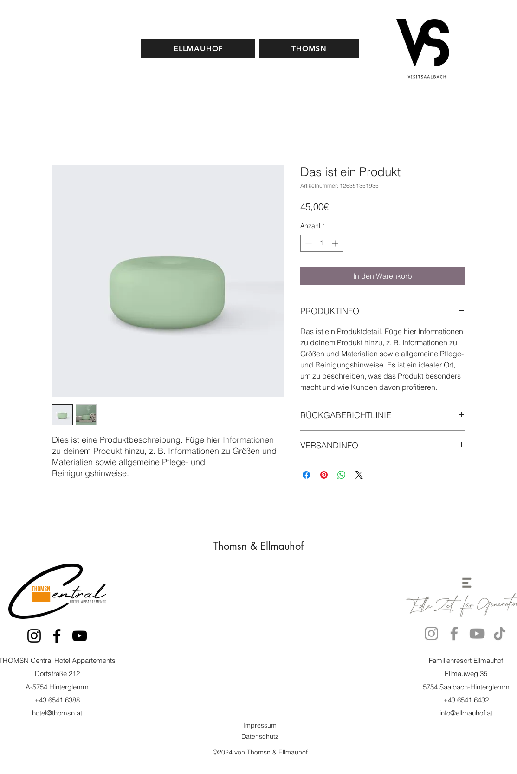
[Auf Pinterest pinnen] (324, 474)
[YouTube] (80, 636)
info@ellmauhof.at (465, 712)
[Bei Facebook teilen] (306, 474)
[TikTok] (500, 633)
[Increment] (336, 243)
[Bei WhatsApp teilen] (341, 474)
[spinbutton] (321, 243)
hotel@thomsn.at (57, 712)
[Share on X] (359, 474)
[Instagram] (34, 636)
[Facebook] (57, 636)
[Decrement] (307, 243)
